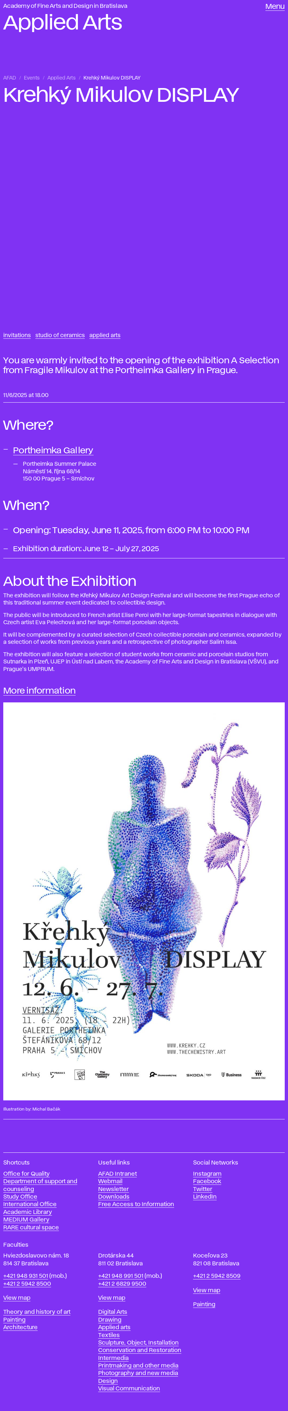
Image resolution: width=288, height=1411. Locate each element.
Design (108, 1381)
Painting (14, 1320)
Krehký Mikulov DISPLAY (111, 78)
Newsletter (113, 1189)
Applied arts (114, 1327)
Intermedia (113, 1358)
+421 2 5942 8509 (217, 1276)
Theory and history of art (36, 1312)
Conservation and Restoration (139, 1350)
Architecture (20, 1327)
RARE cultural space (31, 1227)
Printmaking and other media (138, 1365)
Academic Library (27, 1212)
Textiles (109, 1335)
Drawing (109, 1320)
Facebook (207, 1181)
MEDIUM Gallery (26, 1219)
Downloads (114, 1197)
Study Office (20, 1197)
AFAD (9, 78)
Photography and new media (138, 1373)
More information (39, 691)
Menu (275, 7)
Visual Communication (129, 1388)
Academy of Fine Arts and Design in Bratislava (65, 6)
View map (16, 1298)
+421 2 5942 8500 (27, 1284)
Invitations (17, 335)
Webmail (110, 1181)
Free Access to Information (136, 1204)
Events (32, 78)
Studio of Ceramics (60, 335)
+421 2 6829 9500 (122, 1284)
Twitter (202, 1189)
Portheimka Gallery (53, 451)
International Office (30, 1204)
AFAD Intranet (117, 1174)
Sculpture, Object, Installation (138, 1343)
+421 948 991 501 (120, 1276)
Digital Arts (112, 1312)
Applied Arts (61, 78)
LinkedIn (205, 1197)
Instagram (207, 1174)
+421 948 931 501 (25, 1276)
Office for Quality (26, 1174)
